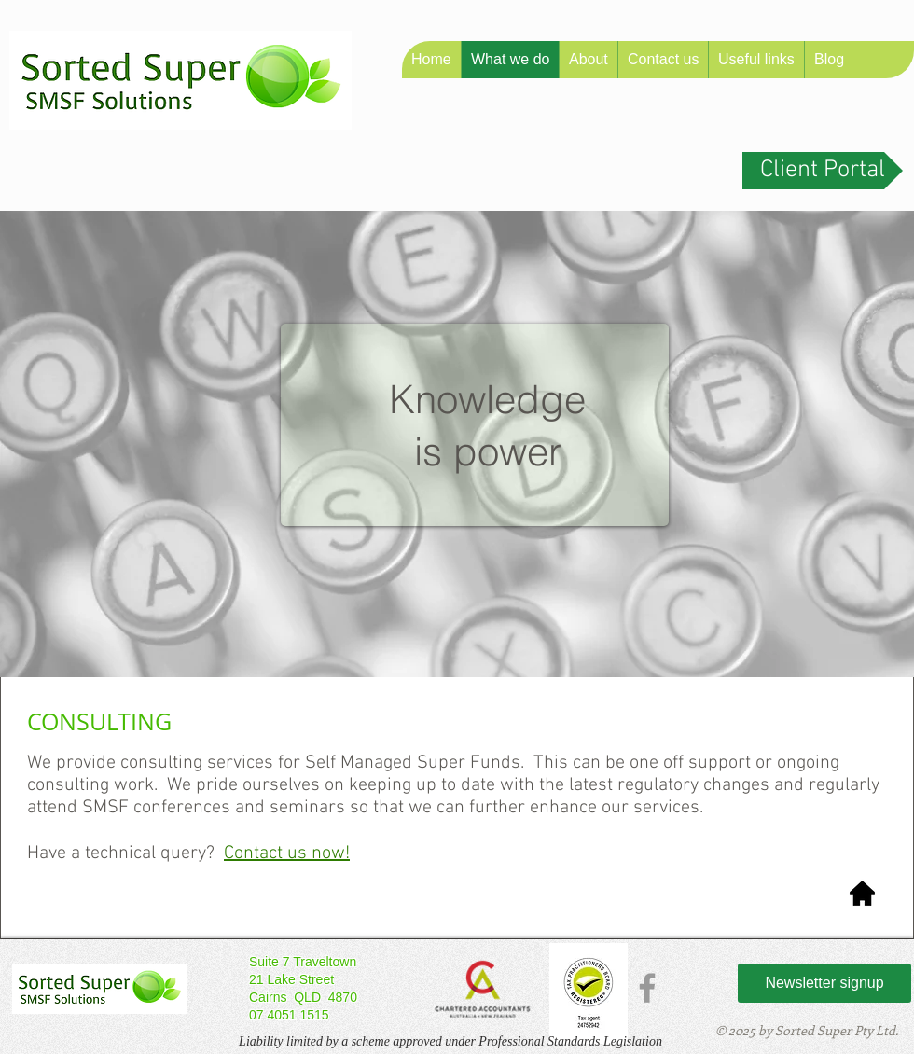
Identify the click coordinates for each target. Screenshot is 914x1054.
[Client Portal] (822, 170)
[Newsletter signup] (824, 983)
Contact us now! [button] (287, 853)
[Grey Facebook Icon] (647, 987)
